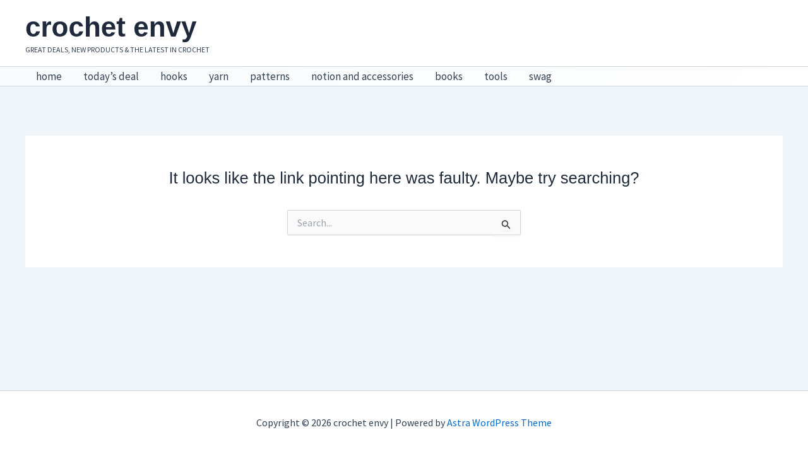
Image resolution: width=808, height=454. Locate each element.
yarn (219, 76)
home (49, 76)
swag (540, 76)
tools (496, 76)
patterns (270, 76)
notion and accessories (362, 76)
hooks (173, 76)
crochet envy (110, 26)
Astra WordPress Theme (499, 422)
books (449, 76)
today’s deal (111, 76)
